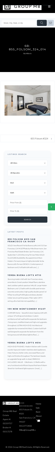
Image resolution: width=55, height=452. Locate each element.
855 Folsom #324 (41, 138)
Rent (38, 412)
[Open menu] (49, 6)
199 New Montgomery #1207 (27, 309)
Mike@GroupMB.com (29, 430)
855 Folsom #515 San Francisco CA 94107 (21, 240)
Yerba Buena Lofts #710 (24, 275)
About (39, 416)
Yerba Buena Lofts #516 (24, 343)
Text (38, 420)
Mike (28, 53)
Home (38, 403)
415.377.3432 (25, 426)
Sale (38, 408)
